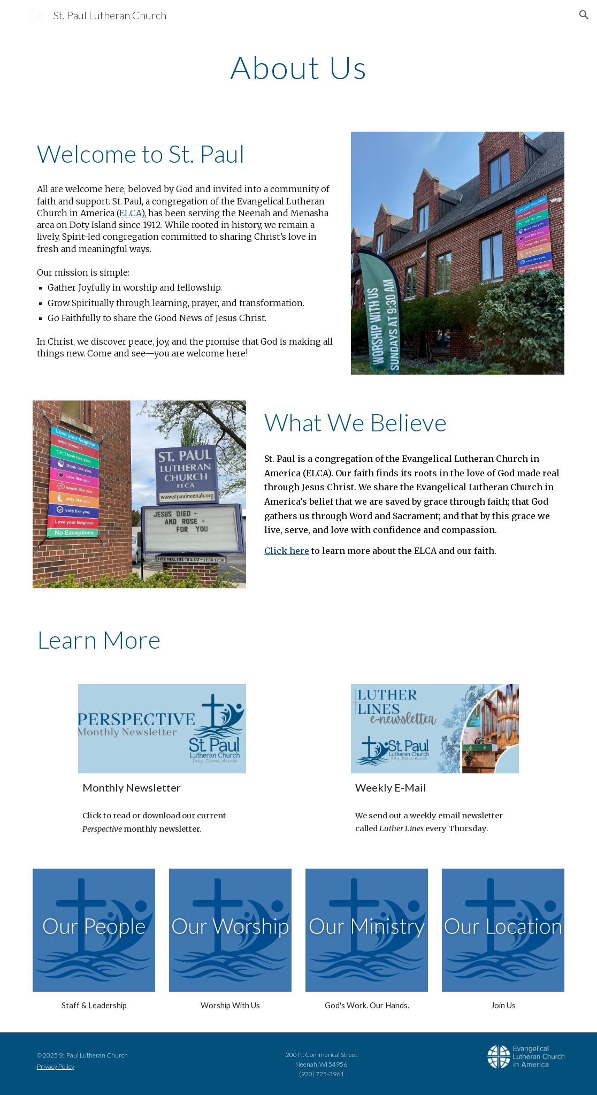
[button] (584, 15)
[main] (299, 67)
